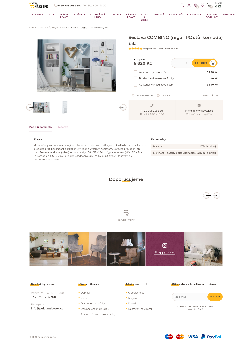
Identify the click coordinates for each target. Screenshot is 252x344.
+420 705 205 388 (68, 5)
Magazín (133, 298)
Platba (84, 298)
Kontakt (133, 303)
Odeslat (215, 297)
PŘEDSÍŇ (158, 14)
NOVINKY (37, 14)
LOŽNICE (79, 14)
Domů (32, 27)
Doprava (86, 292)
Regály (55, 27)
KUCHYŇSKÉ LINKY (97, 16)
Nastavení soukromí (140, 308)
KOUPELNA (194, 14)
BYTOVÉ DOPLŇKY (212, 16)
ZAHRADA (228, 14)
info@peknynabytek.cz (199, 110)
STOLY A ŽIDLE (145, 17)
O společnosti (136, 292)
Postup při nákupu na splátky (98, 314)
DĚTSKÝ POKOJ (131, 16)
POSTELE (115, 14)
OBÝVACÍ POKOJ (64, 16)
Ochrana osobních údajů (95, 308)
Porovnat (164, 95)
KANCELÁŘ (175, 14)
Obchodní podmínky (93, 303)
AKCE (51, 14)
